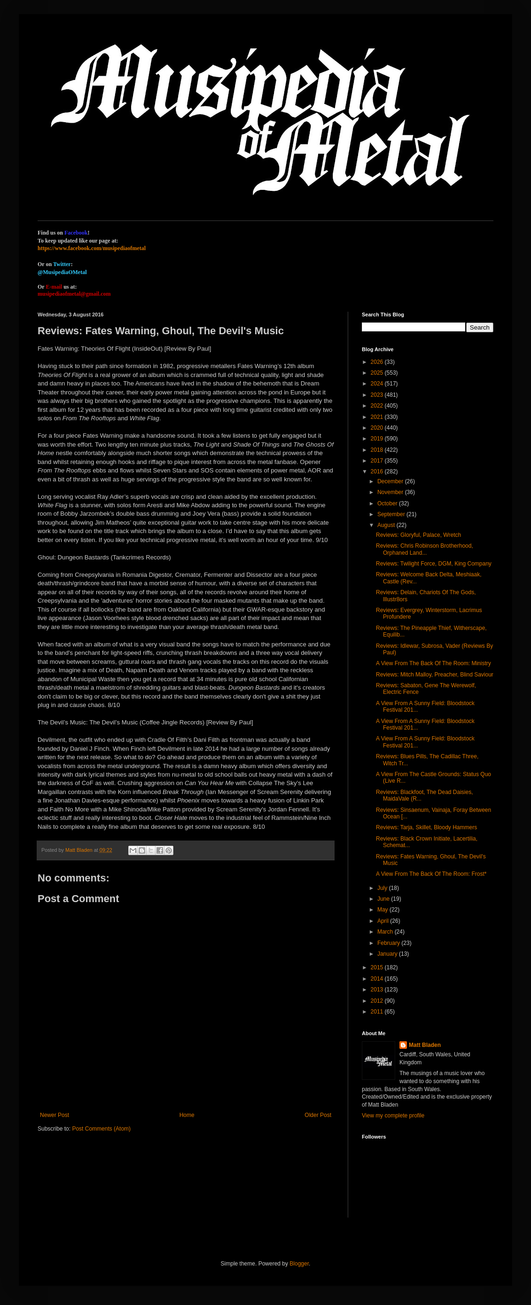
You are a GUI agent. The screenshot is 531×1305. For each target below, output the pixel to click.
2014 (378, 978)
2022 (378, 405)
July (383, 888)
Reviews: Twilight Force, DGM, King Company (434, 563)
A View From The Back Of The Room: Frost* (431, 874)
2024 (378, 383)
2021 (378, 417)
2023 (378, 395)
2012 (378, 1001)
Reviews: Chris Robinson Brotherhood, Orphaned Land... (424, 549)
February (389, 943)
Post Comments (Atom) (101, 1128)
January (388, 954)
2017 (378, 460)
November (391, 492)
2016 (378, 471)
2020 (378, 428)
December (391, 481)
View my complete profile (393, 1115)
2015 (378, 967)
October (388, 503)
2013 (378, 989)
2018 (378, 450)
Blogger (299, 1263)
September (391, 514)
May (383, 909)
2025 (378, 372)
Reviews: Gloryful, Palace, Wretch (418, 535)
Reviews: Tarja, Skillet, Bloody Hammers (426, 827)
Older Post (318, 1115)
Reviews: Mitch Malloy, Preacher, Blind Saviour (434, 674)
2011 (378, 1011)
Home (187, 1115)
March (386, 931)
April (383, 921)
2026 (378, 362)
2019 (378, 438)
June (384, 899)
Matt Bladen (425, 1045)
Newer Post (54, 1115)
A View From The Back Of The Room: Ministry (433, 663)
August (387, 525)
